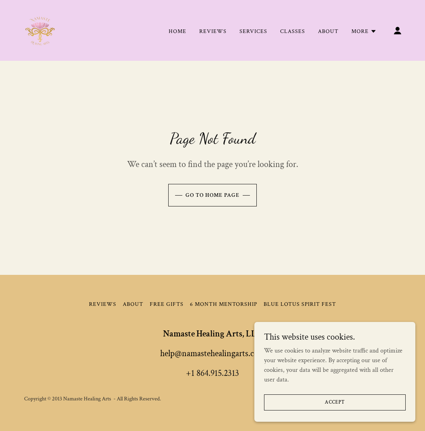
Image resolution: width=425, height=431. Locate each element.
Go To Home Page (212, 195)
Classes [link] (292, 31)
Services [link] (253, 31)
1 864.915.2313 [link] (215, 373)
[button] (364, 31)
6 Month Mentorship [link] (223, 304)
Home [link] (177, 31)
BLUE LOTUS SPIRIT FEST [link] (300, 304)
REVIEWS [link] (213, 31)
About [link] (328, 31)
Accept (335, 419)
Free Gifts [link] (167, 304)
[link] (40, 30)
